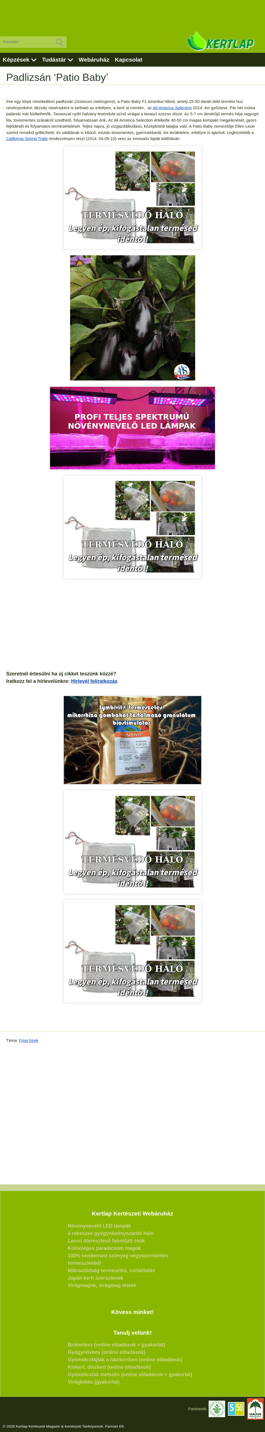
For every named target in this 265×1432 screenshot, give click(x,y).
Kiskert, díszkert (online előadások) (109, 1367)
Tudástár (54, 59)
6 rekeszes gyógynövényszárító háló (111, 1233)
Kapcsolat (128, 59)
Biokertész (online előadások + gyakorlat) (116, 1345)
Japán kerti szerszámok (95, 1278)
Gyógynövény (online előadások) (106, 1352)
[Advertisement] (132, 13)
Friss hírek (28, 1040)
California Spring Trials (27, 138)
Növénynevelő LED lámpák (99, 1226)
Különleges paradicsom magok (104, 1248)
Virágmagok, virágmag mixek (102, 1285)
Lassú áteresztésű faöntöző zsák (106, 1241)
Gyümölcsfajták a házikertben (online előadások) (125, 1359)
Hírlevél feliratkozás (94, 681)
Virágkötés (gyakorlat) (94, 1382)
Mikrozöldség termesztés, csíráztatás (111, 1270)
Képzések (16, 59)
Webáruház (94, 59)
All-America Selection (172, 107)
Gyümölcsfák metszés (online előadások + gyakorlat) (130, 1374)
